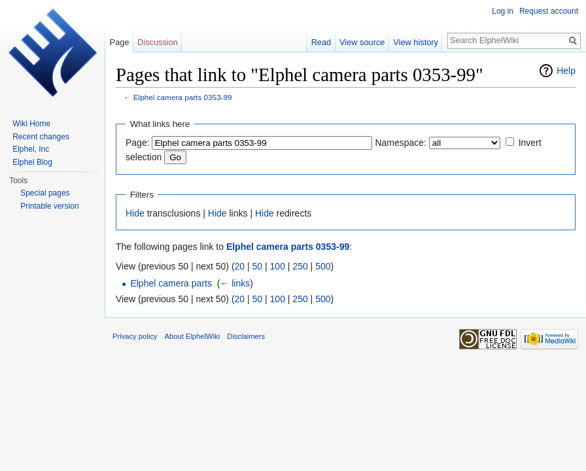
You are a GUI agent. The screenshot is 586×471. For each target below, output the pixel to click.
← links (235, 283)
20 (240, 266)
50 (257, 266)
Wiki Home (31, 123)
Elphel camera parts (171, 283)
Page (119, 42)
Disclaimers (246, 336)
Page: (138, 142)
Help (566, 70)
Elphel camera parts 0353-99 (182, 97)
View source (362, 42)
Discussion (157, 42)
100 (277, 266)
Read (321, 42)
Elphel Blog (32, 162)
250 (299, 266)
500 (322, 266)
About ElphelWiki (192, 336)
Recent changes (40, 136)
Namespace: (400, 142)
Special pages (44, 193)
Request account (548, 11)
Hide (135, 213)
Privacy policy (134, 336)
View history (415, 42)
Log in (502, 11)
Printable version (49, 206)
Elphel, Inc (30, 149)
